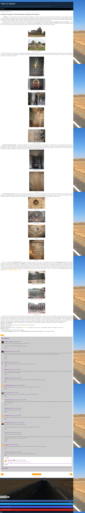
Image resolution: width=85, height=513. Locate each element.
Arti (5, 392)
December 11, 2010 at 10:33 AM (18, 422)
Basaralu (25, 327)
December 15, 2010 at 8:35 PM (14, 432)
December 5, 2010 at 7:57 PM (12, 392)
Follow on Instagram (37, 506)
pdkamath (6, 378)
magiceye (6, 341)
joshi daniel (6, 408)
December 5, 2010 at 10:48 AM (19, 385)
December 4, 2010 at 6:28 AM (14, 341)
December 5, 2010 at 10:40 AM (15, 378)
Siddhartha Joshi (8, 422)
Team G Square (8, 3)
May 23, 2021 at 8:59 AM (13, 444)
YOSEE (6, 369)
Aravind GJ (6, 415)
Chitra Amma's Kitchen (9, 399)
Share (2, 335)
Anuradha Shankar (8, 385)
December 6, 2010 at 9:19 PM (20, 399)
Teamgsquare (10, 460)
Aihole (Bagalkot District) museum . (13, 269)
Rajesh (5, 362)
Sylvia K (6, 351)
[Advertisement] (36, 486)
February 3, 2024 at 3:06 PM (20, 460)
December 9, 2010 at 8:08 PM (15, 408)
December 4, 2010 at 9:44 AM (13, 362)
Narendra (6, 444)
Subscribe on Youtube (37, 509)
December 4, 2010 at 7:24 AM (14, 351)
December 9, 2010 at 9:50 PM (15, 415)
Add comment (5, 468)
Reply (5, 347)
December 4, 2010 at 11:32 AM (14, 369)
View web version (36, 476)
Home (37, 474)
